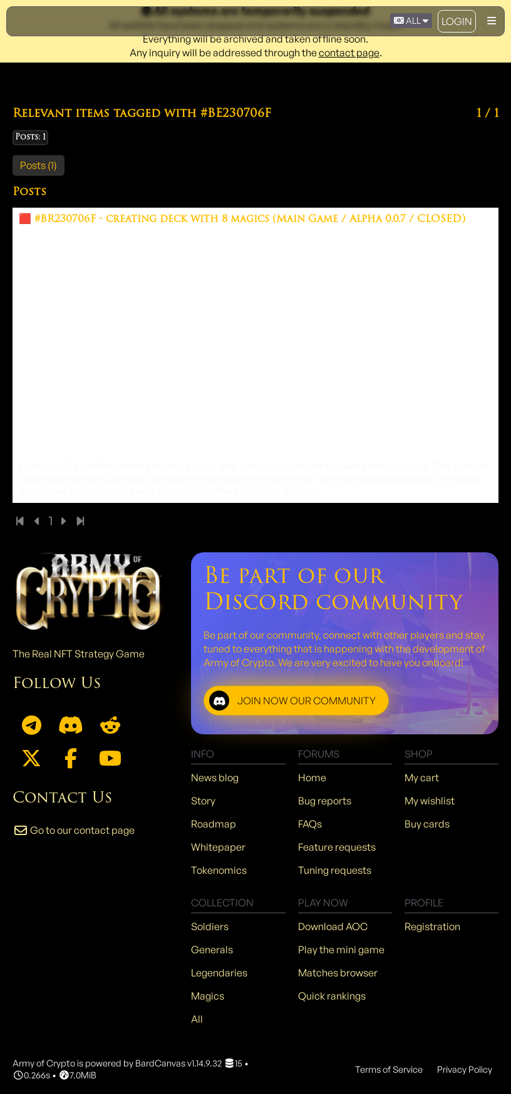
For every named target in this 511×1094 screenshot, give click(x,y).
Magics (207, 996)
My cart (422, 777)
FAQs (310, 824)
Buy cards (427, 824)
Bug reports (324, 800)
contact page (349, 52)
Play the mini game (341, 949)
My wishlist (430, 800)
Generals (212, 949)
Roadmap (213, 824)
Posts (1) (38, 165)
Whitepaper (218, 847)
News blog (215, 777)
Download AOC (333, 926)
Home (312, 777)
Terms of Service (389, 1069)
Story (203, 800)
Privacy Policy (464, 1069)
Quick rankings (332, 996)
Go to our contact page (74, 830)
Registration (432, 926)
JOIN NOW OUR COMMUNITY (292, 701)
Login (456, 21)
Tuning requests (334, 870)
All (197, 1019)
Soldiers (210, 926)
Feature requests (337, 847)
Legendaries (219, 972)
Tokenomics (219, 870)
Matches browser (338, 972)
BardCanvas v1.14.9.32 (178, 1062)
